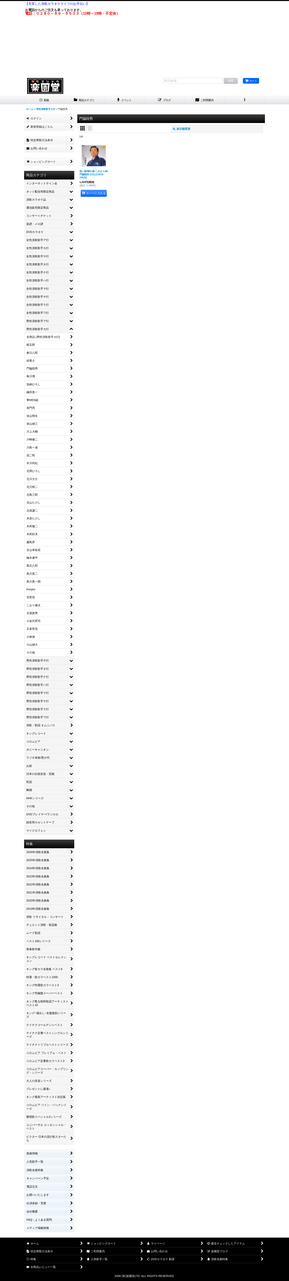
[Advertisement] (144, 46)
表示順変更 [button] (181, 128)
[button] (245, 100)
